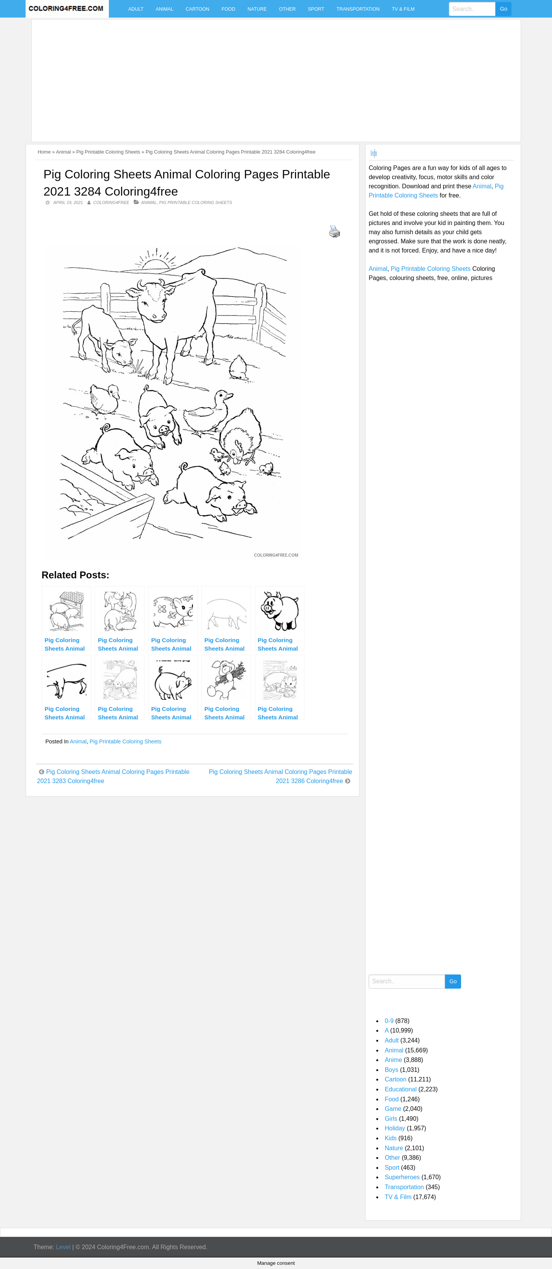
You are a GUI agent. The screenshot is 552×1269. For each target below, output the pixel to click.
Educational (401, 1089)
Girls (391, 1118)
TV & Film (403, 9)
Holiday (395, 1128)
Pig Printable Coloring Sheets (108, 152)
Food (228, 9)
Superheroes (402, 1177)
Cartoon (197, 9)
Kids (391, 1138)
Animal (164, 9)
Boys (391, 1070)
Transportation (358, 9)
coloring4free (111, 202)
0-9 (389, 1021)
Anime (393, 1060)
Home (44, 152)
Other (287, 9)
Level (63, 1247)
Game (393, 1109)
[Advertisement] (264, 76)
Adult (136, 9)
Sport (316, 9)
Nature (257, 9)
